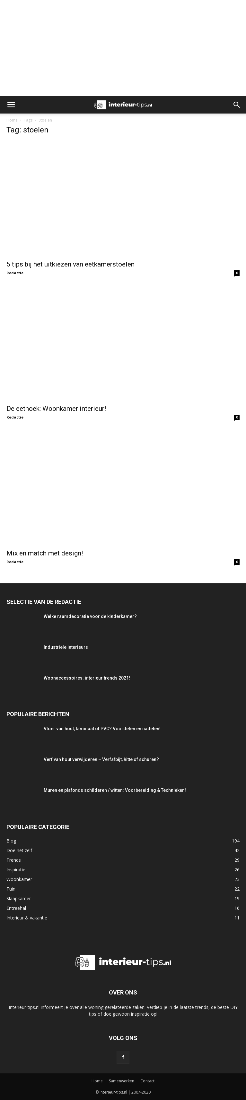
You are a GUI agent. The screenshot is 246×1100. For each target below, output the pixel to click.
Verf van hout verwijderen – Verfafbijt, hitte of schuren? (101, 759)
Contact (147, 1081)
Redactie (14, 272)
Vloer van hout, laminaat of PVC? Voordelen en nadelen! (102, 728)
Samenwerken (121, 1081)
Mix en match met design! (44, 553)
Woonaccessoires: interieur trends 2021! (87, 678)
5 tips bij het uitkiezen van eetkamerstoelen (70, 264)
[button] (11, 105)
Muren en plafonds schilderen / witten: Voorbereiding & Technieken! (115, 790)
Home (12, 120)
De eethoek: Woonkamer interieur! (56, 408)
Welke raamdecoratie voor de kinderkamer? (90, 616)
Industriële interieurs (66, 647)
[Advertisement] (123, 48)
